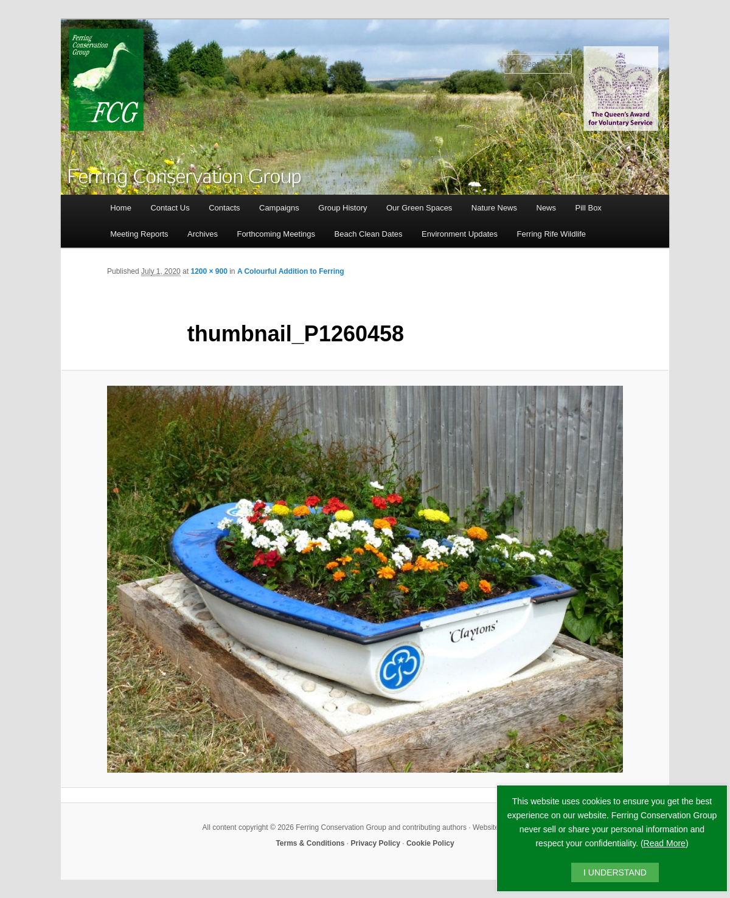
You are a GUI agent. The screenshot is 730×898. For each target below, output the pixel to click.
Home (120, 207)
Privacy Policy (375, 843)
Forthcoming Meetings (276, 233)
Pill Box (588, 207)
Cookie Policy (430, 843)
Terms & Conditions (310, 843)
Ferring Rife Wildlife (551, 233)
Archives (202, 233)
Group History (342, 207)
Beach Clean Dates (369, 233)
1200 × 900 (208, 271)
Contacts (224, 207)
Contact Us (169, 207)
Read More (665, 843)
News (547, 207)
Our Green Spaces (419, 207)
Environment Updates (460, 233)
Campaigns (279, 207)
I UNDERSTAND (615, 872)
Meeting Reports (139, 233)
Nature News (494, 207)
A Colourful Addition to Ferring (290, 271)
